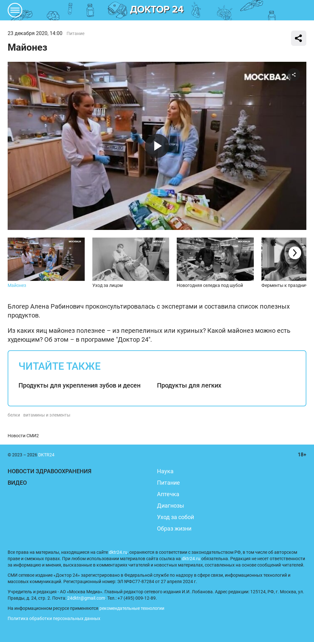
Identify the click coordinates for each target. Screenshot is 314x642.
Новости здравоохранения (49, 471)
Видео (17, 482)
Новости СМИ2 (23, 435)
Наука (165, 471)
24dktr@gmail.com (86, 598)
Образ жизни (174, 528)
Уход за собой (175, 517)
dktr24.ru (118, 552)
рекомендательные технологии (131, 608)
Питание (75, 33)
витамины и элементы (46, 415)
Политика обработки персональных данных (54, 618)
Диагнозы (170, 505)
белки (14, 415)
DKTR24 (157, 10)
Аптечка (168, 494)
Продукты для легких (189, 385)
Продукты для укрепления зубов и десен (79, 385)
